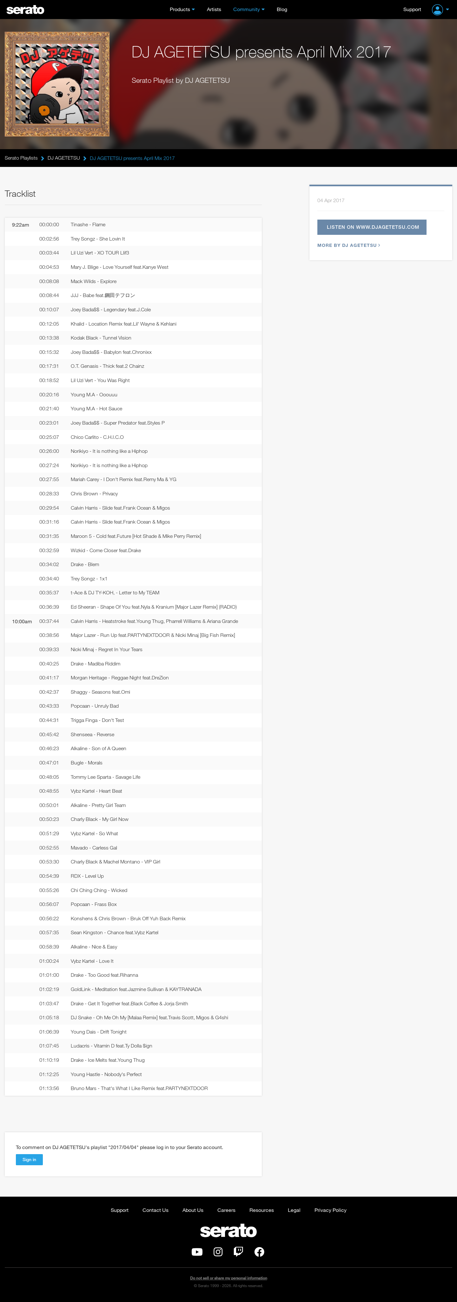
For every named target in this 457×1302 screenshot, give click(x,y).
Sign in (29, 1162)
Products (180, 9)
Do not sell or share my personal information (228, 1281)
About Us (192, 1213)
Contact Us (155, 1213)
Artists (214, 9)
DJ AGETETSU (64, 158)
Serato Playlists (21, 158)
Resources (261, 1213)
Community (246, 9)
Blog (282, 9)
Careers (226, 1213)
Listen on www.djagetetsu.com (373, 227)
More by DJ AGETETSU (348, 245)
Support (412, 9)
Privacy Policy (331, 1213)
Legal (294, 1213)
